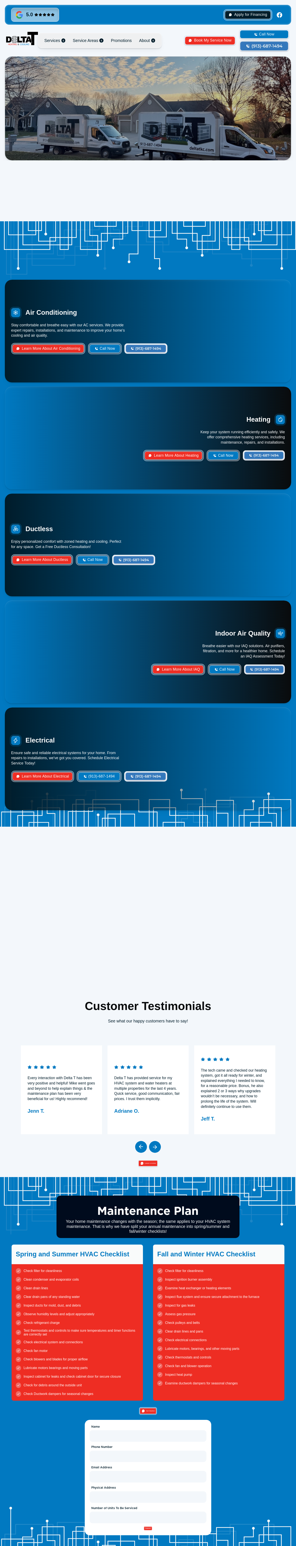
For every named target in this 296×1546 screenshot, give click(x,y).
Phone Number (102, 1455)
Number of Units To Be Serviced (114, 1516)
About (144, 40)
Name (95, 1435)
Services (52, 40)
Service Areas (85, 40)
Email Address (101, 1475)
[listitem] (61, 1090)
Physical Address (103, 1496)
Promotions (121, 40)
